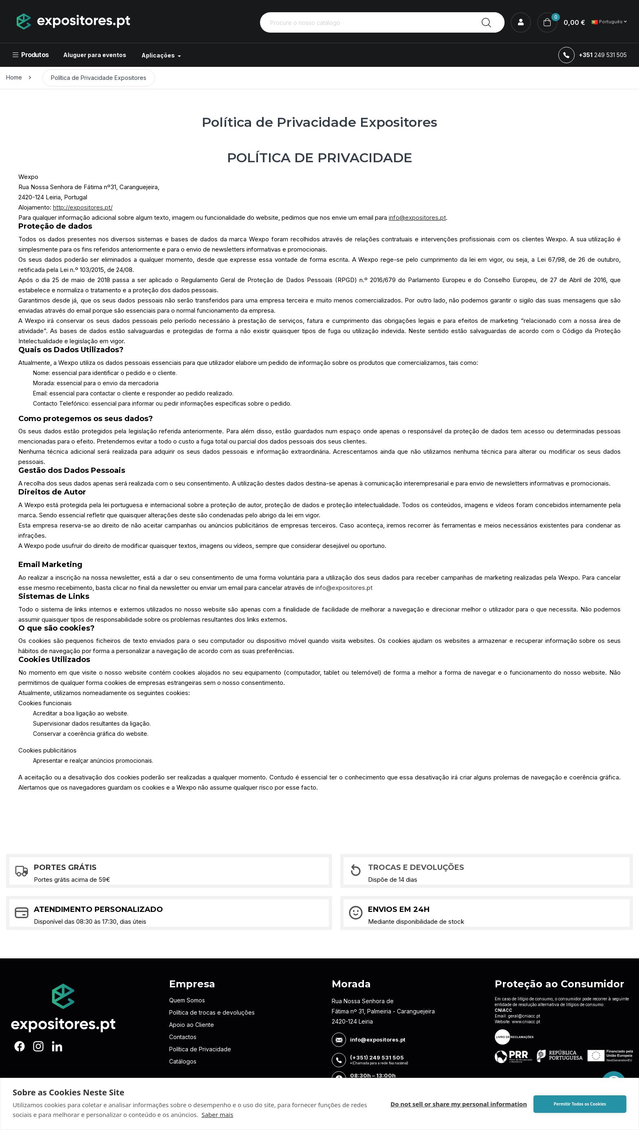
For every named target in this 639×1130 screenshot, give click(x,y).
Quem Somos (187, 1000)
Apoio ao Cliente (191, 1024)
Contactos (182, 1036)
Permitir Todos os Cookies (580, 1104)
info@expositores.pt (417, 217)
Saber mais (217, 1114)
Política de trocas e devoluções (212, 1012)
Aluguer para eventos (94, 54)
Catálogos (182, 1061)
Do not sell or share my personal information (458, 1104)
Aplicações (158, 55)
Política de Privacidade (200, 1049)
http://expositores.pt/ (82, 207)
